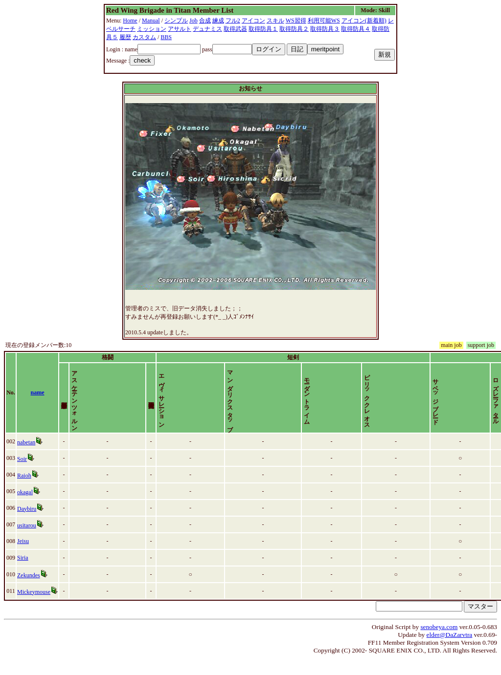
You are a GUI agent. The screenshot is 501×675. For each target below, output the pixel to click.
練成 (218, 20)
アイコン (253, 20)
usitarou (26, 542)
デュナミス (207, 28)
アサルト (179, 28)
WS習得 (296, 20)
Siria (22, 574)
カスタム (144, 37)
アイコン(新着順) (364, 20)
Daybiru (26, 525)
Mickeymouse (33, 608)
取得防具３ (325, 28)
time (484, 400)
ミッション (151, 28)
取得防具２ (294, 28)
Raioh (24, 492)
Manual (151, 20)
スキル (275, 20)
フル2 (233, 20)
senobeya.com (438, 643)
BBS (166, 37)
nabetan (26, 459)
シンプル (176, 20)
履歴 (125, 37)
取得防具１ (263, 28)
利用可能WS (324, 20)
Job (193, 20)
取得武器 (235, 28)
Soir (22, 475)
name (38, 400)
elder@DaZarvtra (450, 651)
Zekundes (28, 591)
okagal (25, 508)
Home (130, 20)
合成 (205, 20)
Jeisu (23, 557)
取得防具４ (355, 28)
